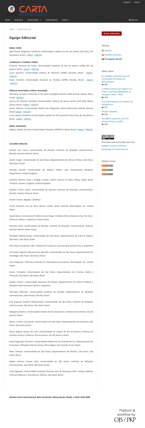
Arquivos (19, 19)
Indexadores (51, 19)
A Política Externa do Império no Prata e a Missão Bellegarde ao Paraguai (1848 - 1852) (117, 91)
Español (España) (113, 54)
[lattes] (29, 55)
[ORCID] (38, 55)
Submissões (33, 19)
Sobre (65, 19)
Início (11, 29)
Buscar (133, 19)
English (108, 50)
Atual (7, 19)
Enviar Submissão (112, 33)
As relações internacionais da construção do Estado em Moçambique (116, 79)
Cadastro (127, 2)
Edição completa (109, 111)
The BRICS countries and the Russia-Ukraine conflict (115, 120)
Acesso (137, 2)
